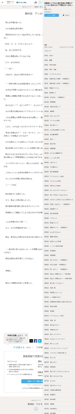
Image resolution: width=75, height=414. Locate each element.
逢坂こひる (47, 9)
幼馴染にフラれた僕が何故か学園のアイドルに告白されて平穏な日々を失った (58, 5)
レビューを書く (51, 15)
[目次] (40, 2)
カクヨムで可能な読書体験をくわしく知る (36, 388)
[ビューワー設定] (35, 2)
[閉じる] (26, 335)
